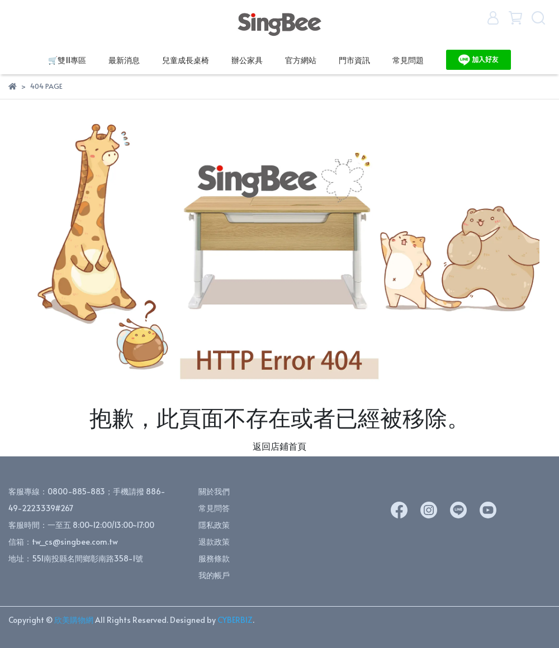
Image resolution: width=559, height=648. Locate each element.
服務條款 (214, 558)
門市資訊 (354, 60)
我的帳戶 (214, 575)
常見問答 (214, 508)
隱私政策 (214, 525)
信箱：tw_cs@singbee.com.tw (63, 541)
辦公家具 (247, 60)
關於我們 (214, 491)
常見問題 (408, 60)
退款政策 (214, 541)
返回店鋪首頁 (279, 446)
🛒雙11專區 (67, 60)
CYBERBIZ (235, 619)
